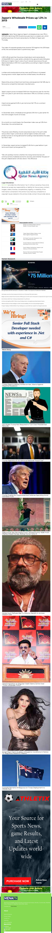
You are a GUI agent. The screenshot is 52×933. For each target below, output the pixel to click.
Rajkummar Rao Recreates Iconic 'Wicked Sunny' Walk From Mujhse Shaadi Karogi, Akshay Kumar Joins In (25, 534)
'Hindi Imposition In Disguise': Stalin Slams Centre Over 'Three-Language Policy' (26, 685)
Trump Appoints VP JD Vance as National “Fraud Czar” (23, 462)
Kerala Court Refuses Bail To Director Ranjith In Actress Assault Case (23, 615)
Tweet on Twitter (32, 29)
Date (4, 29)
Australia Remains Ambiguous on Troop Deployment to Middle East (23, 789)
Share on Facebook (22, 29)
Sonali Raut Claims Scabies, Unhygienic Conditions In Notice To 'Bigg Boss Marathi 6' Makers (25, 753)
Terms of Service (8, 914)
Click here (14, 906)
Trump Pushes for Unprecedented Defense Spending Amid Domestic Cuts (25, 497)
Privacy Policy (7, 916)
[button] (26, 1)
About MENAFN (8, 922)
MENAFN (5, 36)
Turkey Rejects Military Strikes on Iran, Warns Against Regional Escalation (22, 387)
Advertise (6, 920)
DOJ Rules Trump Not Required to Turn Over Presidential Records (24, 427)
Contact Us (6, 918)
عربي (22, 1)
